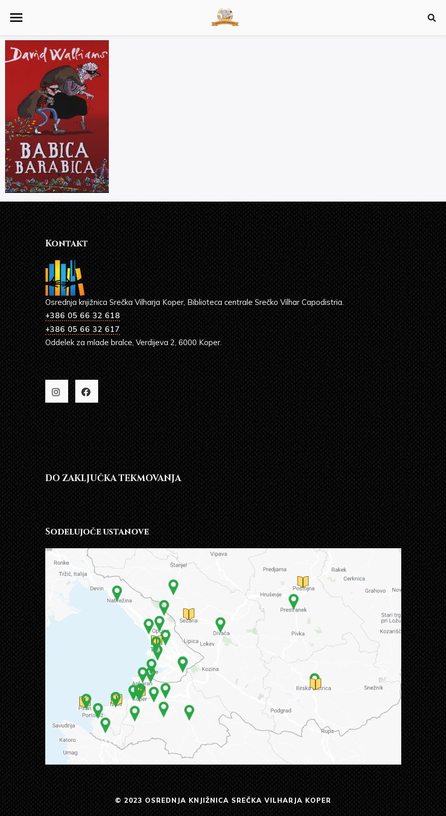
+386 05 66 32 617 (82, 329)
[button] (16, 17)
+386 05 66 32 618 (82, 315)
